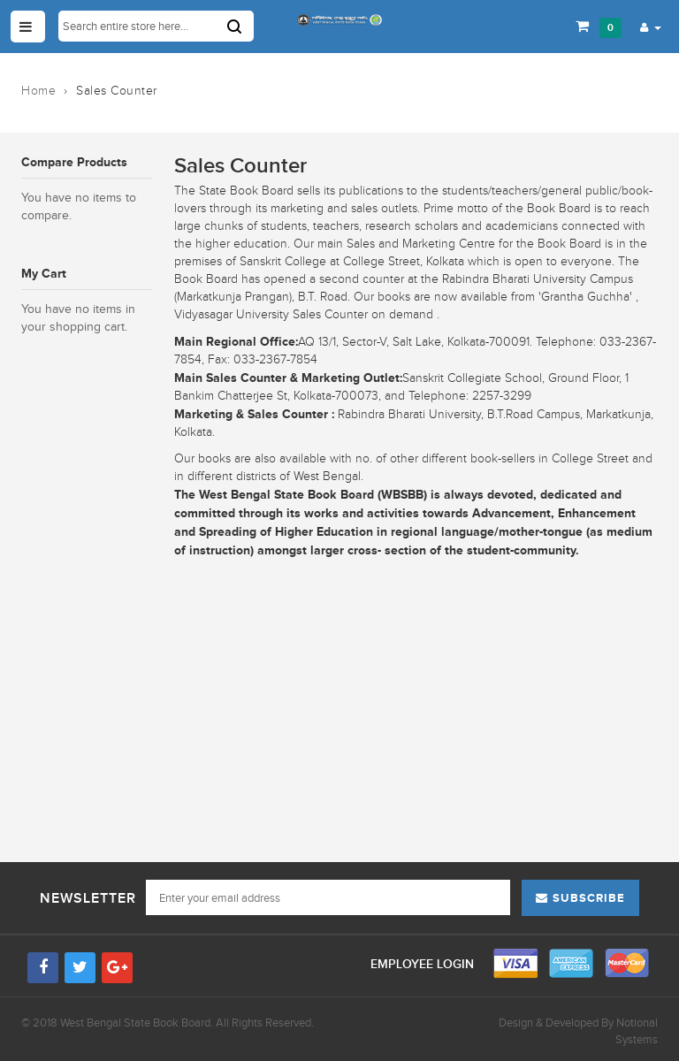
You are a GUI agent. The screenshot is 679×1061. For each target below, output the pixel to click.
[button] (650, 26)
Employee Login (423, 964)
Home (38, 90)
